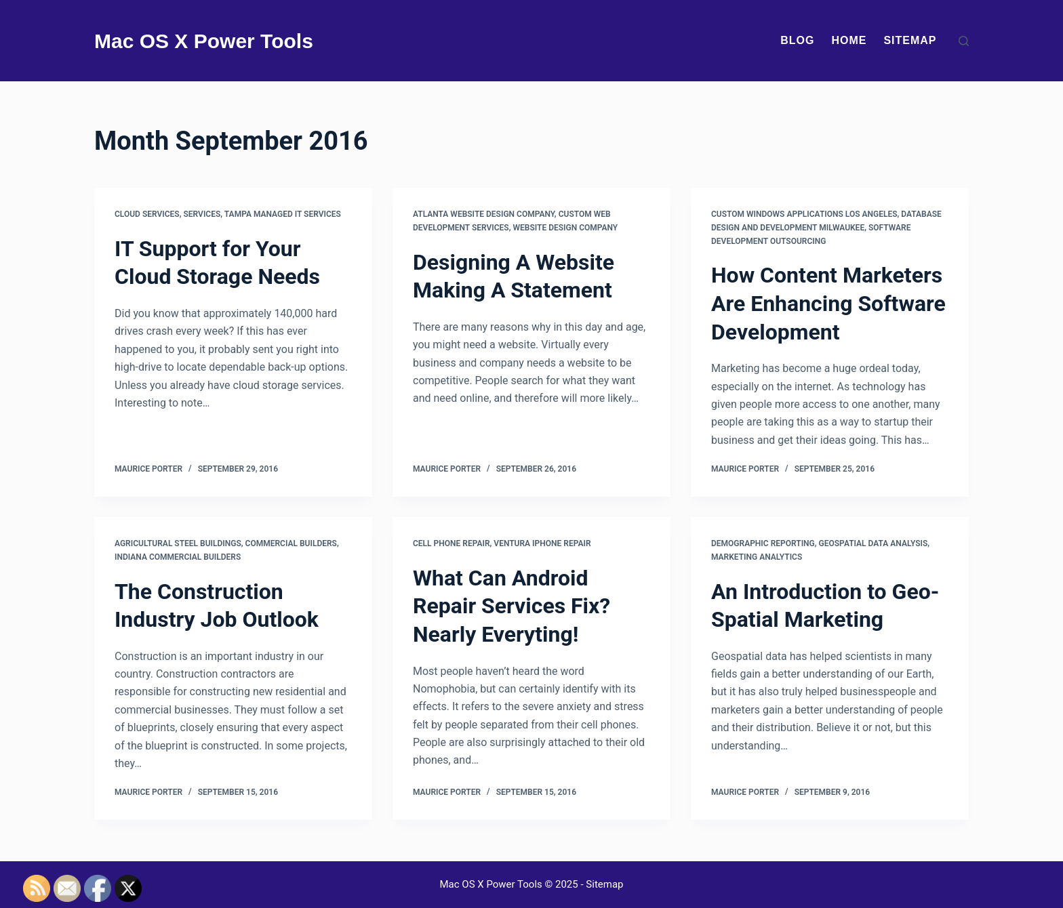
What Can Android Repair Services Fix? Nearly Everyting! (511, 606)
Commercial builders (291, 543)
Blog (797, 40)
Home (848, 40)
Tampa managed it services (282, 214)
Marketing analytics (756, 557)
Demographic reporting (763, 543)
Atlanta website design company (484, 214)
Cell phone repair (451, 543)
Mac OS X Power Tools (203, 41)
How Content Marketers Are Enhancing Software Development (828, 303)
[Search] (964, 41)
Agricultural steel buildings (178, 543)
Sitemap (909, 40)
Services (202, 214)
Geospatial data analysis (873, 543)
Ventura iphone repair (542, 543)
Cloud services (147, 214)
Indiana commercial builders (178, 557)
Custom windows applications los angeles (804, 214)
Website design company (565, 227)
